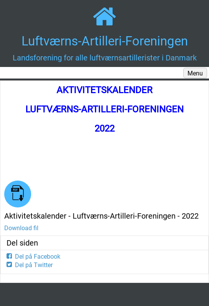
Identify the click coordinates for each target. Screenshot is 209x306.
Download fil (21, 228)
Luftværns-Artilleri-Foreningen (105, 40)
